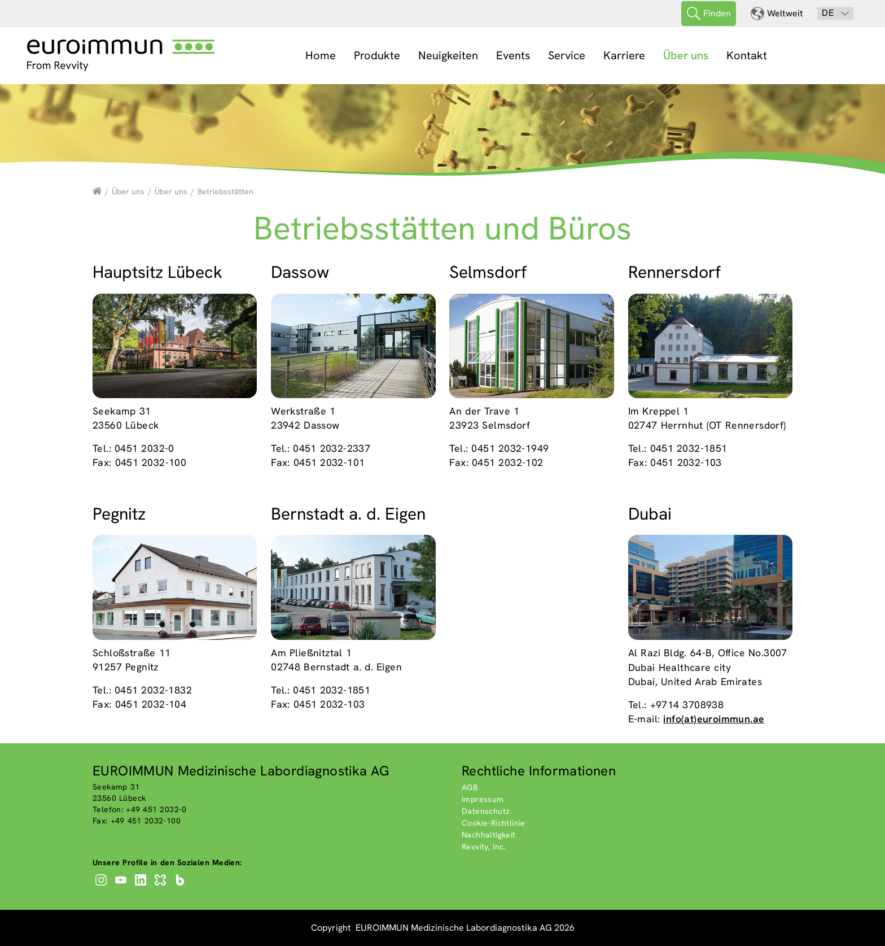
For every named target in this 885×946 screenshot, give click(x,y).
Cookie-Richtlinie (493, 823)
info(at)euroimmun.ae (713, 718)
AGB (469, 787)
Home (320, 55)
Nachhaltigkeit (489, 835)
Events (513, 55)
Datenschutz (486, 811)
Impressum (483, 799)
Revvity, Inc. (484, 847)
